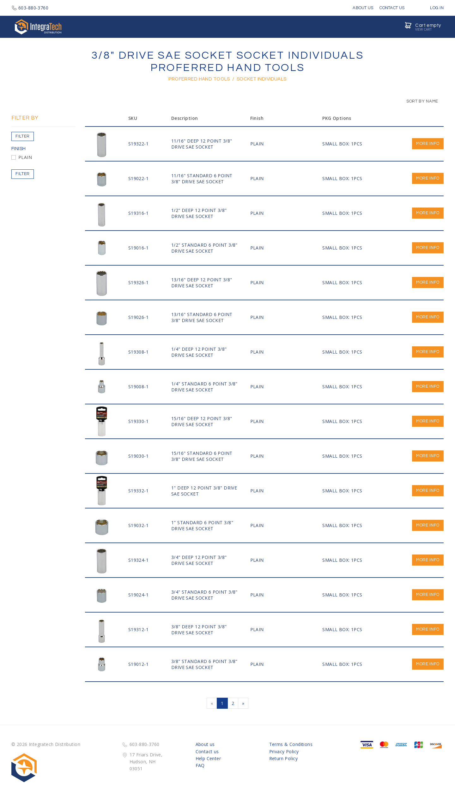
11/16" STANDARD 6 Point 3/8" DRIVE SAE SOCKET (202, 179)
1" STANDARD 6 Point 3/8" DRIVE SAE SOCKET (202, 525)
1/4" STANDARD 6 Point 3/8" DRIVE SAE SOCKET (204, 387)
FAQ (200, 765)
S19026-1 (138, 317)
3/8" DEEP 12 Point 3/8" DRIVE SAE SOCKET (199, 630)
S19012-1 (138, 664)
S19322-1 (138, 144)
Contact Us (391, 8)
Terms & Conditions (291, 744)
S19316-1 (138, 213)
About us (205, 744)
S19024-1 (138, 595)
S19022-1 (138, 178)
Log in (432, 8)
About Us (363, 8)
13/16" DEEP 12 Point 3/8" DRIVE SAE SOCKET (201, 283)
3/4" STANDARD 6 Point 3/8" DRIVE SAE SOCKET (204, 595)
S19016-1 (138, 248)
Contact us (207, 751)
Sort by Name (419, 101)
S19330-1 (138, 421)
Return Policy (283, 758)
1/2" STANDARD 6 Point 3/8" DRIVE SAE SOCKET (204, 248)
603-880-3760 (29, 8)
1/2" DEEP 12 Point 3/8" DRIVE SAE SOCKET (199, 213)
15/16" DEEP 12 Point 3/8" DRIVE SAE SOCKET (201, 421)
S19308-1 (138, 352)
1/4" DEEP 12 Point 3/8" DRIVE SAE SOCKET (199, 352)
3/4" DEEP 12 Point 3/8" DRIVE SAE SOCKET (199, 560)
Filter (22, 136)
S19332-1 (138, 491)
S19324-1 (138, 560)
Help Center (208, 758)
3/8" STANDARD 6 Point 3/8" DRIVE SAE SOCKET (204, 664)
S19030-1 (138, 456)
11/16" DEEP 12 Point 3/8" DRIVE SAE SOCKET (201, 144)
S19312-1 (138, 629)
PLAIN (25, 157)
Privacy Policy (284, 751)
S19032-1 (138, 525)
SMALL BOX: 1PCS (342, 144)
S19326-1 (138, 282)
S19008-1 (138, 387)
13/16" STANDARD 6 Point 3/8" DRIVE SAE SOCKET (202, 317)
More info (428, 143)
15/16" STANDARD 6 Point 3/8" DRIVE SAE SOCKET (202, 456)
